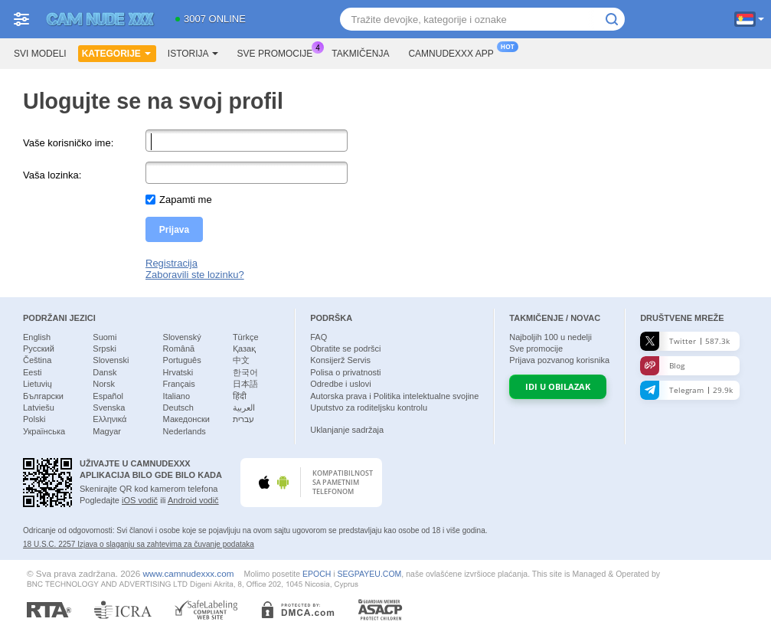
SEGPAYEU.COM (370, 573)
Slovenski (111, 360)
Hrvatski (178, 372)
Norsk (104, 383)
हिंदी (240, 396)
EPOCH (316, 573)
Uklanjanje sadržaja (347, 429)
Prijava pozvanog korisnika (559, 360)
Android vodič (193, 500)
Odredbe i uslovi (340, 383)
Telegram (686, 390)
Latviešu (38, 407)
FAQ (318, 337)
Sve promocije (279, 52)
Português (182, 360)
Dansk (104, 372)
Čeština (37, 360)
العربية (244, 407)
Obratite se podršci (345, 348)
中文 (241, 360)
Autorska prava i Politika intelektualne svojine (394, 396)
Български (43, 396)
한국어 (245, 372)
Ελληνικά (109, 419)
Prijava (174, 229)
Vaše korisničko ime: (68, 143)
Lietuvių (37, 383)
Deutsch (178, 407)
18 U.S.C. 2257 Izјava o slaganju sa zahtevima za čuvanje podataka (138, 544)
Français (179, 383)
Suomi (104, 337)
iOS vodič (140, 500)
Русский (38, 348)
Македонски (186, 419)
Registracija (171, 263)
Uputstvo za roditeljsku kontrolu (368, 407)
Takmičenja (360, 53)
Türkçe (246, 337)
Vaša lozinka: (52, 175)
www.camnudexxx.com (188, 573)
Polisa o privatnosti (345, 372)
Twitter (685, 341)
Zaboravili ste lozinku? (194, 274)
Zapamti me (185, 199)
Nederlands (184, 431)
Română (179, 348)
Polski (34, 419)
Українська (44, 431)
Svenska (109, 407)
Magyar (107, 431)
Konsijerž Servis (340, 360)
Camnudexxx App (454, 52)
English (37, 337)
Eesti (32, 372)
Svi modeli (40, 53)
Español (108, 396)
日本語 (245, 383)
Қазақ (244, 348)
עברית (243, 419)
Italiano (176, 396)
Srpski (104, 348)
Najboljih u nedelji (550, 337)
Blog (662, 365)
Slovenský (182, 337)
